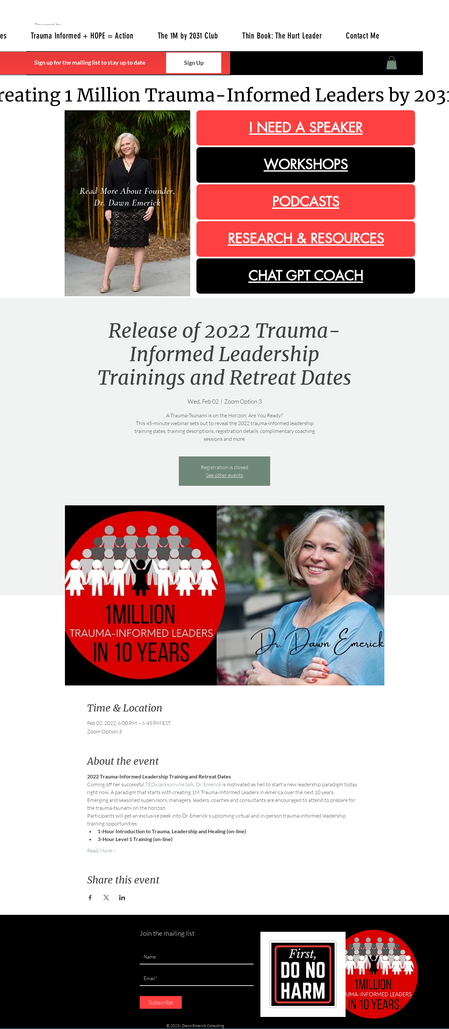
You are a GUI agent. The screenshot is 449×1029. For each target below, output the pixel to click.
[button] (391, 62)
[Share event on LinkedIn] (122, 897)
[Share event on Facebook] (90, 897)
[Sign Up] (193, 63)
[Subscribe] (161, 1002)
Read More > (101, 850)
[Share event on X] (106, 897)
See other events (224, 475)
